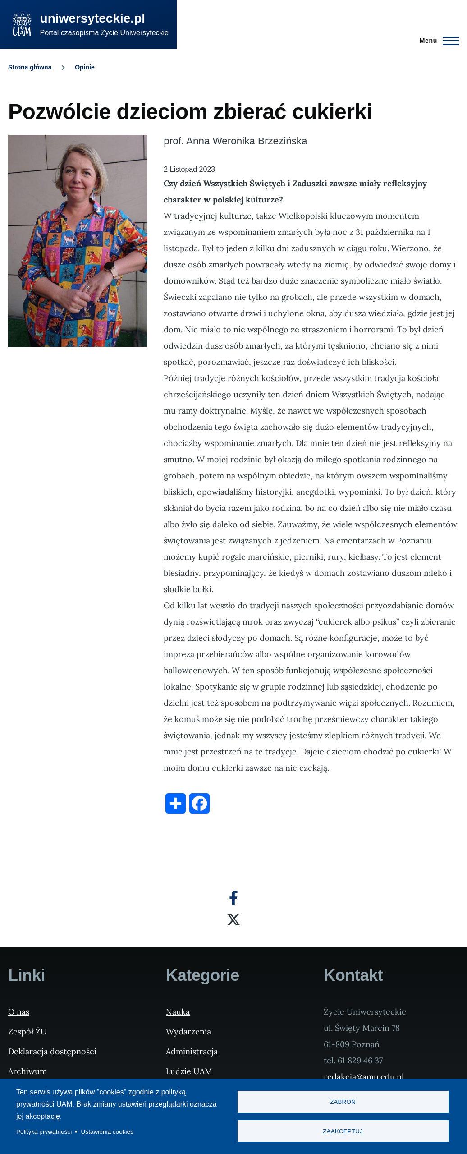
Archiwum (27, 1071)
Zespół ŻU (27, 1031)
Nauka (178, 1012)
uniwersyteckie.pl (92, 18)
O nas (18, 1012)
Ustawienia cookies (107, 1131)
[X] (233, 919)
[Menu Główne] (437, 40)
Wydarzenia (188, 1031)
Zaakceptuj (342, 1131)
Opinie (85, 67)
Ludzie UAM (189, 1071)
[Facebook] (233, 898)
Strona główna (29, 67)
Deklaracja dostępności (52, 1051)
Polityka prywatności (44, 1131)
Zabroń (343, 1102)
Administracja (192, 1051)
